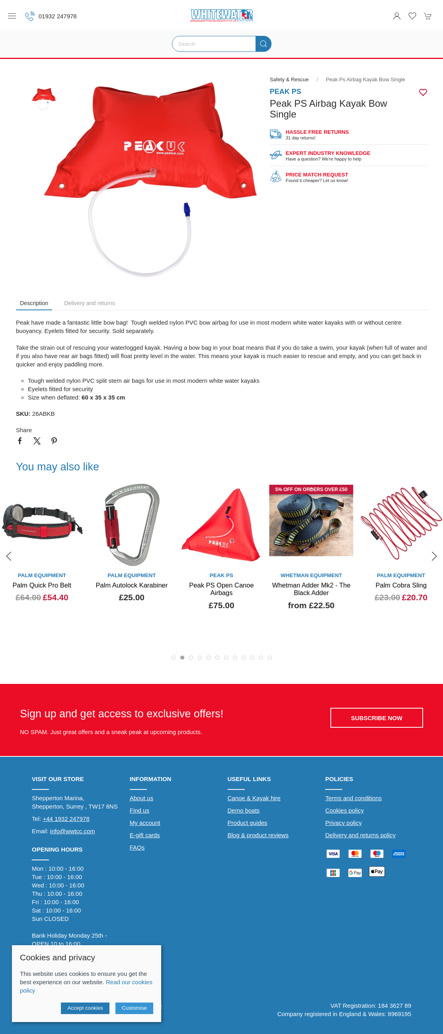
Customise (134, 1008)
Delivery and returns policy (360, 835)
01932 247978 (51, 16)
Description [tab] (34, 303)
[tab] (174, 658)
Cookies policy (344, 810)
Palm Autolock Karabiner (132, 585)
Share (24, 430)
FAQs (137, 847)
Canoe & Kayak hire (254, 798)
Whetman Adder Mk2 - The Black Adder (311, 589)
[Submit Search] (263, 44)
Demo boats (244, 810)
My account (145, 822)
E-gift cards (145, 835)
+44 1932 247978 (66, 818)
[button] (12, 16)
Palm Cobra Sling (400, 585)
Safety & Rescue (290, 79)
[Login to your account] (397, 16)
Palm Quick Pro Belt (41, 585)
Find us (139, 810)
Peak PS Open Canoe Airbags (221, 589)
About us (141, 798)
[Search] (221, 44)
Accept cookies (85, 1008)
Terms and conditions (353, 798)
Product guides (247, 822)
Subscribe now (376, 718)
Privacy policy (343, 822)
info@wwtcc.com (72, 831)
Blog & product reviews (258, 835)
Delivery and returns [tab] (89, 303)
